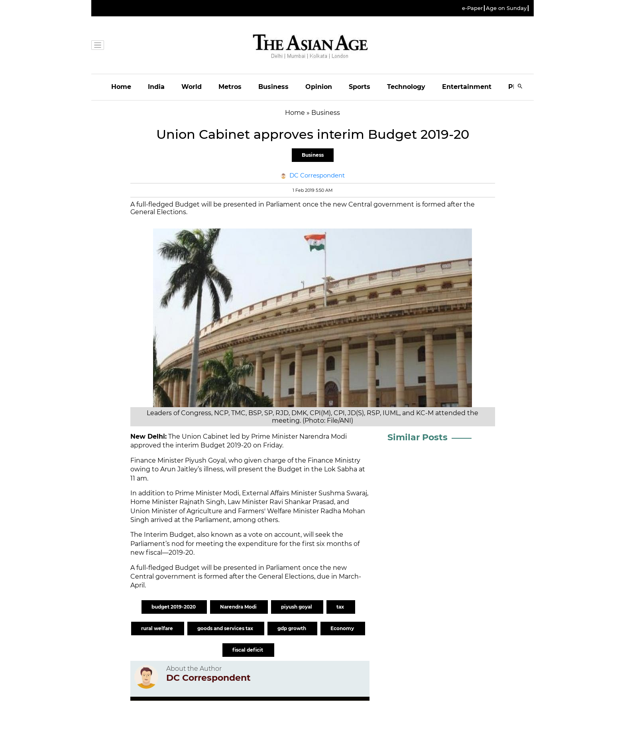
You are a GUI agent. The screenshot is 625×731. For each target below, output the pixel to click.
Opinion (318, 87)
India (156, 87)
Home (121, 87)
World (191, 87)
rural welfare (157, 628)
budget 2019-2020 (174, 607)
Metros (230, 87)
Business (273, 87)
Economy (342, 628)
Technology (406, 87)
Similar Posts (417, 437)
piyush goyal (297, 607)
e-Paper (472, 8)
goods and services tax (225, 628)
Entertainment (466, 87)
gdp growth (292, 628)
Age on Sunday (506, 8)
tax (340, 607)
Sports (359, 87)
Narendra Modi (239, 607)
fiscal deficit (248, 650)
